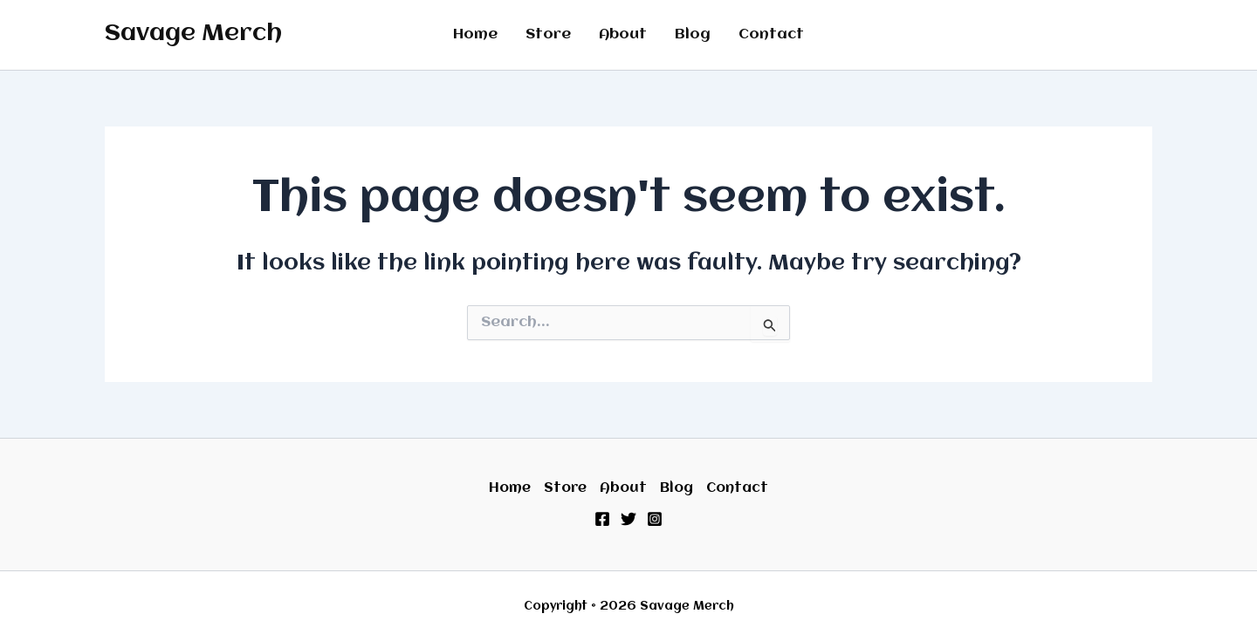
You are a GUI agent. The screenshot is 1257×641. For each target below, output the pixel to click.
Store (548, 34)
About (623, 34)
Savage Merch (193, 34)
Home (475, 34)
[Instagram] (655, 519)
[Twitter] (628, 519)
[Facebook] (602, 519)
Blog (693, 34)
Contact (771, 34)
